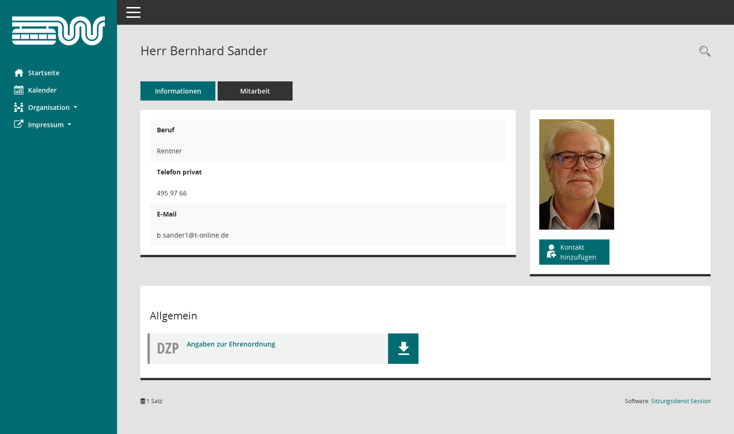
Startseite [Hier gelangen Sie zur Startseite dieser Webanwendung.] (36, 72)
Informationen (178, 91)
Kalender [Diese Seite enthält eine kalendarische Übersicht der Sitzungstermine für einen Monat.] (35, 89)
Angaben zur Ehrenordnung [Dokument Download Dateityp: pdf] (231, 344)
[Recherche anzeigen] (703, 51)
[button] (58, 107)
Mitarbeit (255, 91)
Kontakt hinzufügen (570, 252)
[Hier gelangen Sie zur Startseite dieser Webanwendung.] (58, 30)
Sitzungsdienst (681, 401)
